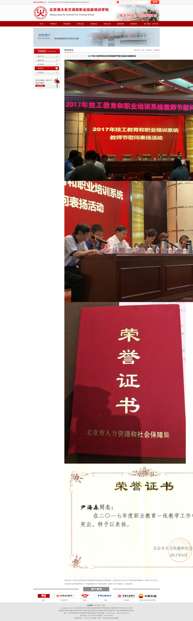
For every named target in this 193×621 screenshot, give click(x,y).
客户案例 (41, 64)
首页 (142, 50)
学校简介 (53, 24)
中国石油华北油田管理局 (147, 600)
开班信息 (80, 24)
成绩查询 (120, 24)
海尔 (105, 600)
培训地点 (93, 24)
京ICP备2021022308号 (125, 608)
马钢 (43, 600)
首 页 (42, 24)
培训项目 (66, 24)
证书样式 (41, 72)
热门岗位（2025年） (152, 24)
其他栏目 (149, 50)
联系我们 (133, 24)
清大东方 (98, 605)
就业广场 (41, 56)
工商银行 (127, 600)
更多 (103, 605)
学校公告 (107, 24)
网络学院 (41, 60)
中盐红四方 (64, 600)
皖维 (84, 600)
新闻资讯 (41, 68)
